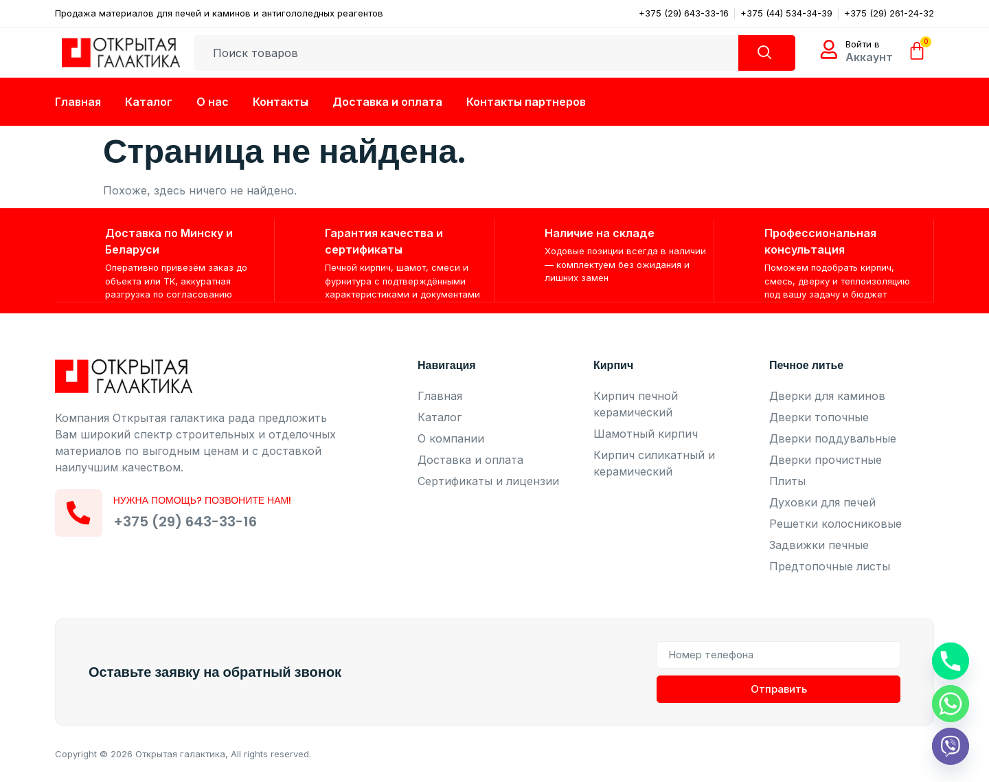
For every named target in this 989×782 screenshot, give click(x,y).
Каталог (148, 102)
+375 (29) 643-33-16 (186, 521)
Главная (78, 102)
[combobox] (465, 53)
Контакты (280, 102)
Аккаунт (869, 57)
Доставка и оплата (387, 102)
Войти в (862, 43)
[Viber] (950, 746)
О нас (212, 102)
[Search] (766, 53)
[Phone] (950, 661)
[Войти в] (829, 49)
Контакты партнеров (526, 102)
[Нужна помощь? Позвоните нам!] (79, 513)
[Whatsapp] (950, 703)
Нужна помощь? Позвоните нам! (203, 500)
